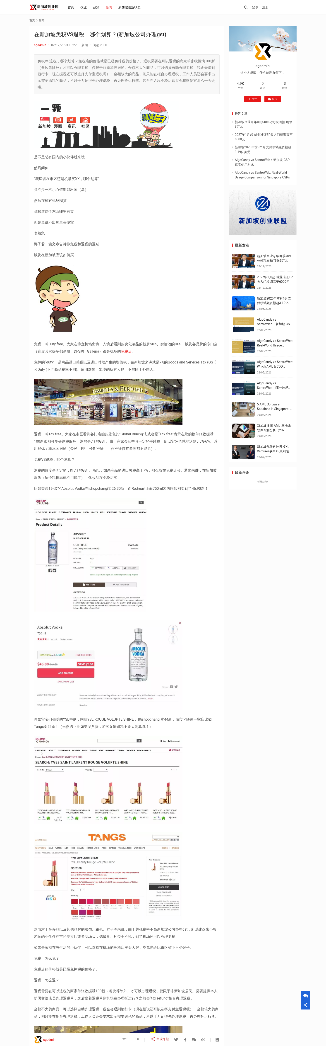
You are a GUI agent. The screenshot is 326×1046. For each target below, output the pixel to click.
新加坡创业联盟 (131, 7)
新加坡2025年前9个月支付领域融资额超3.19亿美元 (274, 303)
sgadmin (40, 45)
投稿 (290, 7)
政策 (97, 7)
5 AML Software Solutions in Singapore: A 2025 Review (274, 408)
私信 (272, 99)
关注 (252, 99)
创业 (85, 7)
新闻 (110, 7)
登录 (267, 7)
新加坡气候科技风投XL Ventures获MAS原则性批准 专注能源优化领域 (274, 451)
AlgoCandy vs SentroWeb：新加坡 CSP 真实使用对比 (274, 324)
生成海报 (160, 1040)
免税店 (126, 351)
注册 (277, 7)
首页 (72, 7)
